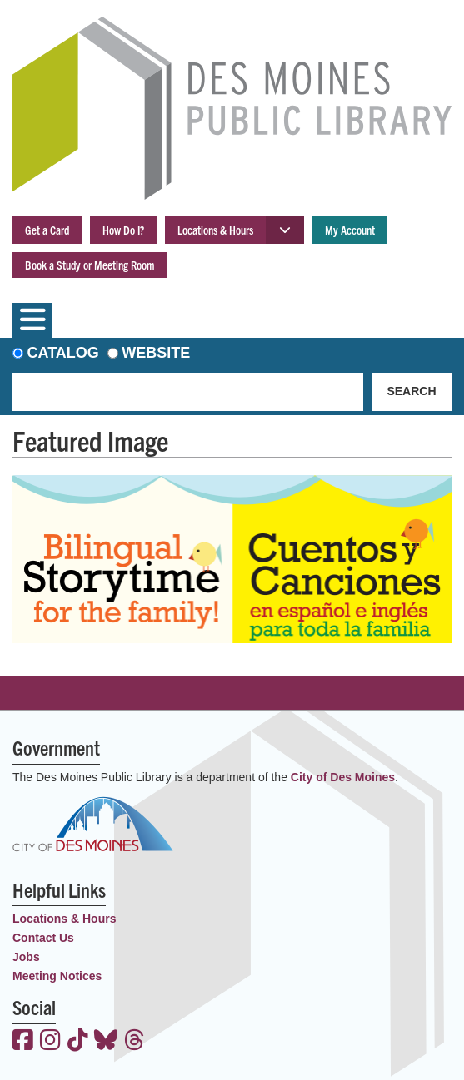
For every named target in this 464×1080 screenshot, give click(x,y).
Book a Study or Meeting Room (89, 264)
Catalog (63, 352)
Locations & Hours (215, 229)
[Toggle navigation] (32, 320)
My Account (350, 229)
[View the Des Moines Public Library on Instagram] (50, 1041)
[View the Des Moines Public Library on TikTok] (77, 1041)
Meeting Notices (57, 976)
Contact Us (43, 937)
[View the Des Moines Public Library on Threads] (134, 1041)
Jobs (26, 957)
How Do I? (123, 229)
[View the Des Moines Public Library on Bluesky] (105, 1041)
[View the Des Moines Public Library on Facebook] (22, 1041)
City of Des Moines (343, 777)
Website (156, 352)
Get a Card (47, 229)
